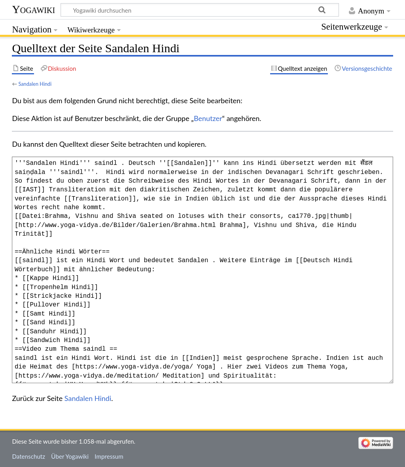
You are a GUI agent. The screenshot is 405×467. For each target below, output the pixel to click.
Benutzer (208, 118)
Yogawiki (33, 9)
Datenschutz (28, 456)
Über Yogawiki (70, 456)
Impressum (109, 456)
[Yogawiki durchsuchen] (200, 10)
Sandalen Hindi (34, 84)
